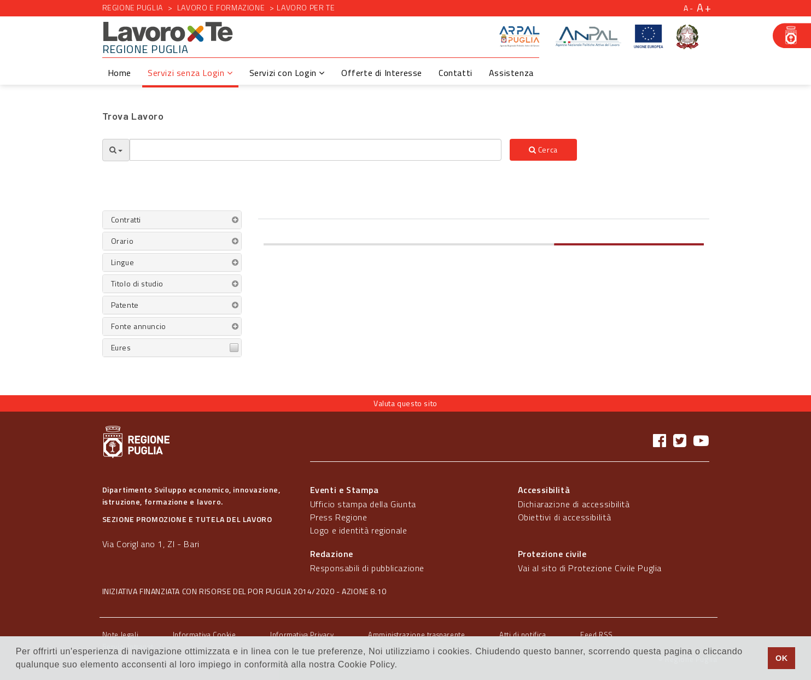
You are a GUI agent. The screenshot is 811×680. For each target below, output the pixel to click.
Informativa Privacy (302, 634)
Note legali (120, 634)
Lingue (123, 262)
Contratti (126, 219)
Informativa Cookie (204, 634)
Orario (122, 241)
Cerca (543, 149)
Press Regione (338, 517)
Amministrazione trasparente (416, 634)
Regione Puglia (132, 7)
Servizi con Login (287, 72)
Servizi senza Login (190, 72)
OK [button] (781, 658)
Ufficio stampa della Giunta (363, 504)
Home (119, 72)
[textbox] (315, 150)
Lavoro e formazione (221, 7)
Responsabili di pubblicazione (367, 568)
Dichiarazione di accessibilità (574, 504)
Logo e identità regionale (358, 530)
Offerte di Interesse (381, 72)
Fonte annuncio (138, 326)
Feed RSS (596, 634)
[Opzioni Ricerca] (116, 150)
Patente (125, 304)
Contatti (455, 72)
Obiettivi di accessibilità (564, 517)
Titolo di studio (137, 283)
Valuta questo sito (405, 403)
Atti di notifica (522, 634)
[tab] (172, 219)
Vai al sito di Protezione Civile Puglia (590, 568)
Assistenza (511, 72)
